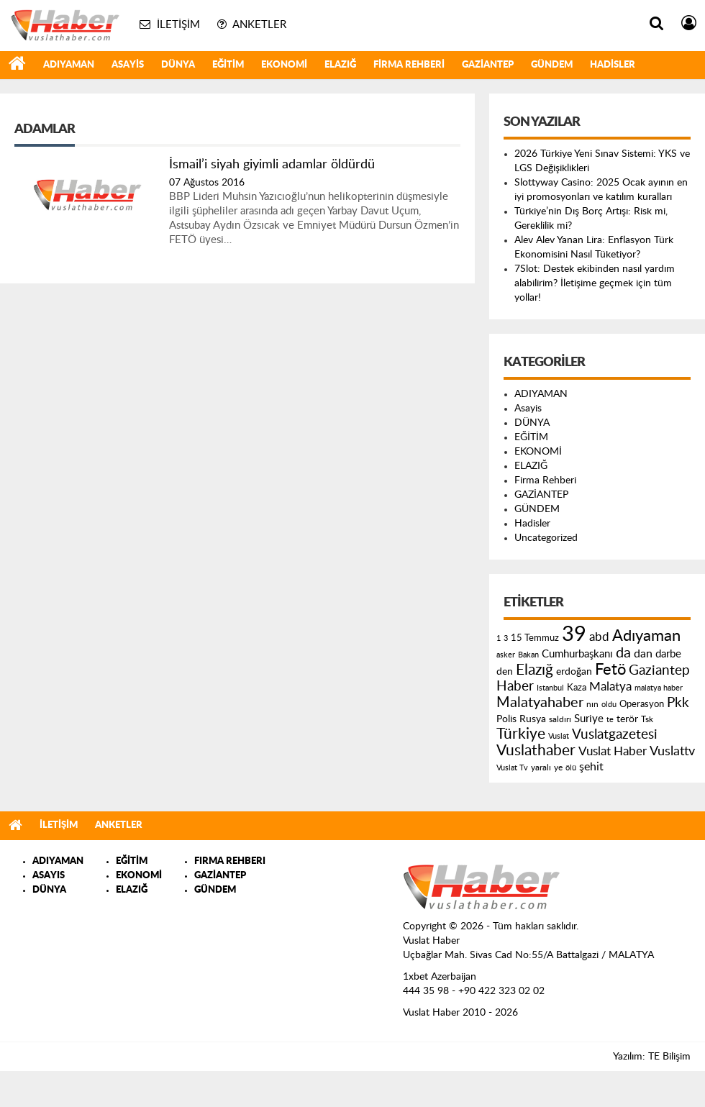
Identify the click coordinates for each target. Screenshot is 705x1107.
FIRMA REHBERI (229, 861)
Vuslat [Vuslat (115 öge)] (558, 736)
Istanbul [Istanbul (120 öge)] (550, 688)
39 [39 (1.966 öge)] (574, 634)
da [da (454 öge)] (623, 653)
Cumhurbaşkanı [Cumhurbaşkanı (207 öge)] (577, 654)
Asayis (128, 65)
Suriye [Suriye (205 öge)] (589, 719)
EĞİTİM (228, 65)
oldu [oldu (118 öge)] (609, 705)
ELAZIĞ (340, 65)
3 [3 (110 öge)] (506, 638)
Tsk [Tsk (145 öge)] (647, 719)
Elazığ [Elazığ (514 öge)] (534, 670)
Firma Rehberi (409, 65)
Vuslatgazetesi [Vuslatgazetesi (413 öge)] (615, 734)
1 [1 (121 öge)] (498, 638)
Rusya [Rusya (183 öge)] (532, 719)
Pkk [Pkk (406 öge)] (678, 703)
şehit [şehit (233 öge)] (591, 767)
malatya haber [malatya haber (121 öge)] (658, 688)
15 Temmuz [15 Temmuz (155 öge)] (535, 638)
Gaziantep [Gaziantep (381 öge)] (659, 671)
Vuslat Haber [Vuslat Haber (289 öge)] (612, 751)
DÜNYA (178, 65)
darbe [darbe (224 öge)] (668, 654)
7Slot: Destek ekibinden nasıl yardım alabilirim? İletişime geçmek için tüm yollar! (594, 283)
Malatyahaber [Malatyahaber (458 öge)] (539, 703)
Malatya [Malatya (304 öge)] (610, 686)
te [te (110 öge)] (610, 720)
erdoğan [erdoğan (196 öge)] (574, 671)
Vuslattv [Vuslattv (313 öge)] (672, 751)
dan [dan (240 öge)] (643, 654)
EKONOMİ (284, 65)
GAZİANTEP (488, 65)
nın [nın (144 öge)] (592, 704)
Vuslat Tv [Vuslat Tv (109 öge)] (512, 768)
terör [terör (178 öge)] (627, 719)
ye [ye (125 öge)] (558, 768)
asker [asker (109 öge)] (505, 655)
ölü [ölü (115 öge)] (570, 768)
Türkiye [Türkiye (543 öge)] (520, 734)
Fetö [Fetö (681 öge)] (610, 670)
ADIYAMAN (68, 65)
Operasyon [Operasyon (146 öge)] (641, 704)
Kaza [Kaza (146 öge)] (576, 687)
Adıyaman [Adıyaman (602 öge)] (646, 636)
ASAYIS (48, 875)
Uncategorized (546, 538)
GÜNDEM (552, 65)
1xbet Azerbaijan (439, 977)
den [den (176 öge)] (504, 672)
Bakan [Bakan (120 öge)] (528, 655)
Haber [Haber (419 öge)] (515, 686)
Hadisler (612, 65)
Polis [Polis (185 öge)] (506, 719)
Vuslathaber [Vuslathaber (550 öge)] (536, 750)
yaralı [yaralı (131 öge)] (541, 767)
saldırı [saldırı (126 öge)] (560, 720)
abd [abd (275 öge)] (599, 637)
